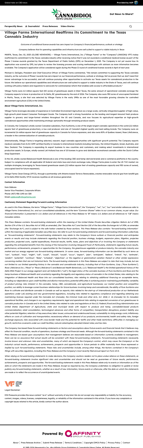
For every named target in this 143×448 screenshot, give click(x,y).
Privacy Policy (114, 442)
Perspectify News (13, 26)
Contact (126, 442)
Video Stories (67, 26)
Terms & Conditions (73, 442)
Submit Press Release (52, 442)
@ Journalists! (32, 26)
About (15, 442)
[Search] (130, 26)
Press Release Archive (31, 442)
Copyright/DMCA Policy (94, 442)
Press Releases (50, 26)
